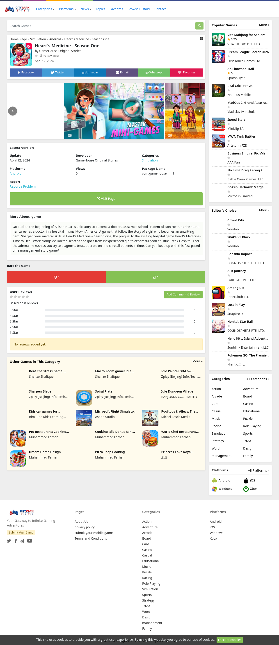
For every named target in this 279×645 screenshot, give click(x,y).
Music (216, 418)
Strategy (218, 441)
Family (248, 456)
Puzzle (248, 418)
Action (216, 389)
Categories (44, 9)
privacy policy (85, 527)
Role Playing (252, 426)
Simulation (38, 39)
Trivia (247, 441)
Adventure (250, 389)
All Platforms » (258, 470)
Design (248, 448)
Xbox (250, 489)
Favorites (116, 9)
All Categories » (258, 379)
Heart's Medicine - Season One (86, 39)
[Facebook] (15, 539)
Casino (248, 404)
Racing (217, 426)
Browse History (139, 9)
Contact (160, 9)
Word (216, 448)
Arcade (217, 396)
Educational (252, 411)
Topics (100, 9)
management (222, 456)
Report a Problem (23, 186)
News (85, 9)
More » (197, 361)
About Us (81, 521)
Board (247, 396)
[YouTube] (28, 539)
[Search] (199, 26)
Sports (248, 433)
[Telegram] (21, 539)
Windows (222, 489)
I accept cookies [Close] (229, 640)
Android (55, 39)
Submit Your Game (21, 532)
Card (215, 404)
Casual (217, 411)
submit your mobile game (94, 533)
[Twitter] (9, 539)
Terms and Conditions (91, 538)
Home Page (18, 39)
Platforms (66, 9)
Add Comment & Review (183, 294)
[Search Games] (101, 26)
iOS (249, 481)
